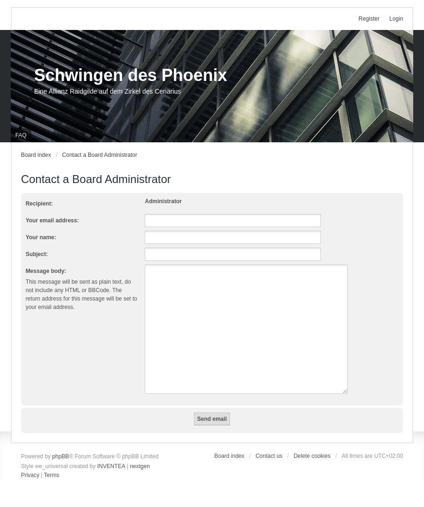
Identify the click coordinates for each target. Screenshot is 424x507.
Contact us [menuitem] (268, 456)
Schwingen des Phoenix (130, 75)
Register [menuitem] (368, 18)
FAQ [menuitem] (21, 135)
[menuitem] (30, 475)
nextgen (140, 466)
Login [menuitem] (396, 18)
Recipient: (39, 203)
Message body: (46, 271)
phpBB (60, 456)
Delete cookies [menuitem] (312, 456)
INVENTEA (111, 466)
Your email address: (52, 220)
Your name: (41, 237)
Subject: (37, 254)
